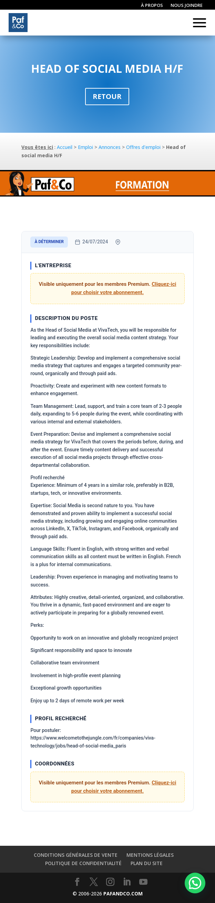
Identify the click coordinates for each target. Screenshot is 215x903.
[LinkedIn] (127, 882)
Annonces (110, 147)
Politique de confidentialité (83, 863)
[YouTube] (143, 882)
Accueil (64, 147)
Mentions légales (150, 855)
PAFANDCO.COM (123, 893)
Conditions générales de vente (75, 855)
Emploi (85, 147)
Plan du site (147, 863)
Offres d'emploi (143, 147)
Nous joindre (187, 5)
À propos (152, 5)
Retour (107, 96)
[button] (195, 883)
